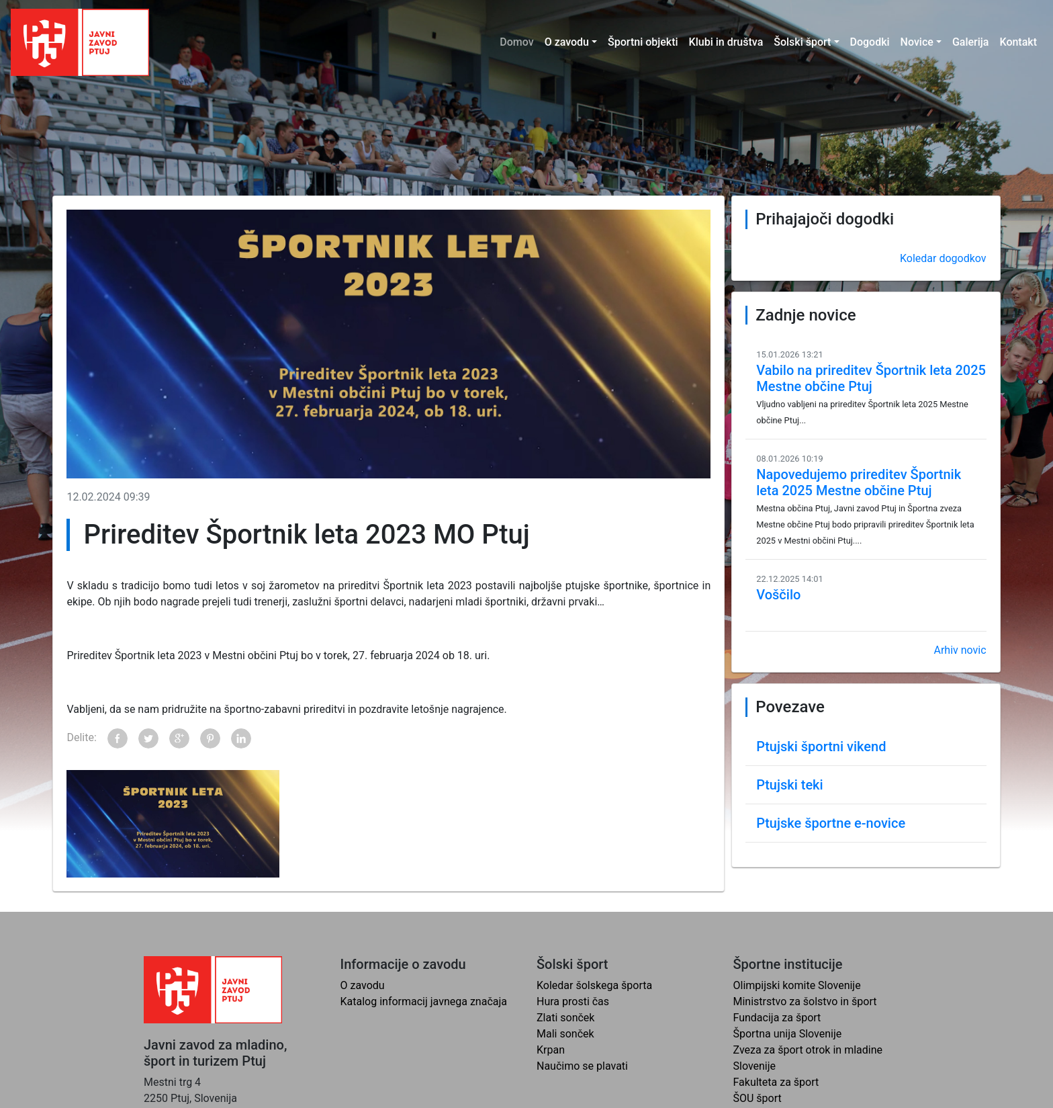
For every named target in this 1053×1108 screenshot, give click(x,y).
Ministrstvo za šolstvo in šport (805, 1001)
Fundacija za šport (777, 1017)
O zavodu (362, 985)
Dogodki (870, 42)
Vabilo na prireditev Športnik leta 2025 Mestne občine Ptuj (871, 378)
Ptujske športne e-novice (830, 823)
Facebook (117, 738)
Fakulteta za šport (776, 1082)
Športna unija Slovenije (787, 1033)
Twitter (148, 738)
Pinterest (210, 738)
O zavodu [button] (567, 42)
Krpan (551, 1049)
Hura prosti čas (573, 1001)
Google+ (179, 738)
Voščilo (778, 595)
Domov (516, 42)
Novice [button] (917, 42)
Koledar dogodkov (943, 258)
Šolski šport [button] (802, 42)
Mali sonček (565, 1033)
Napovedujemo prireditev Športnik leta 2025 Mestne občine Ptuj (858, 482)
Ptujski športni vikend (821, 746)
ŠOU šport (757, 1098)
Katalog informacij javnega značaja (424, 1001)
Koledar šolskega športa (594, 985)
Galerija (970, 42)
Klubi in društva (726, 42)
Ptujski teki (789, 785)
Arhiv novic (959, 650)
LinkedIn (241, 738)
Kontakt (1018, 42)
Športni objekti (643, 42)
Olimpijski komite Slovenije (797, 985)
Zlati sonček (565, 1017)
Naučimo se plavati (582, 1066)
